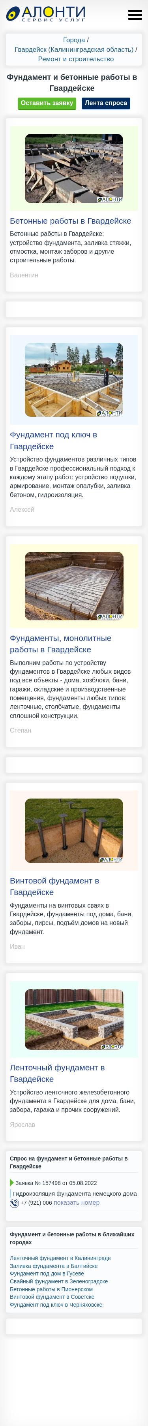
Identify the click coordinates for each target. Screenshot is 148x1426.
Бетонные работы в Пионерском (51, 1289)
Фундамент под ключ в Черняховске (56, 1305)
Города (74, 40)
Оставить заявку (47, 103)
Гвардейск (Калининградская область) (74, 49)
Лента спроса (106, 103)
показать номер (76, 1202)
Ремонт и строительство (76, 59)
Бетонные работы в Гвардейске (70, 220)
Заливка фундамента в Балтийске (54, 1266)
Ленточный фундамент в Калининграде (60, 1258)
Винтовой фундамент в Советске (52, 1297)
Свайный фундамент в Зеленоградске (59, 1281)
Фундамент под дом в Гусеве (47, 1273)
